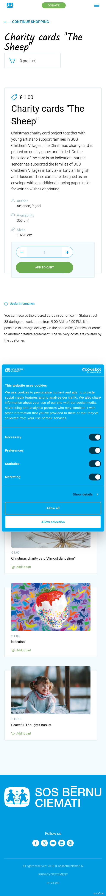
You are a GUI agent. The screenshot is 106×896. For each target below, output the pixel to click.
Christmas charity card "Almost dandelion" (43, 558)
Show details (83, 494)
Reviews (53, 883)
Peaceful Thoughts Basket (31, 725)
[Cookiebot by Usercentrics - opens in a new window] (82, 370)
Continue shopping (26, 22)
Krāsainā (18, 642)
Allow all (53, 508)
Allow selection (53, 522)
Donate (54, 5)
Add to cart (44, 267)
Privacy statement (53, 874)
